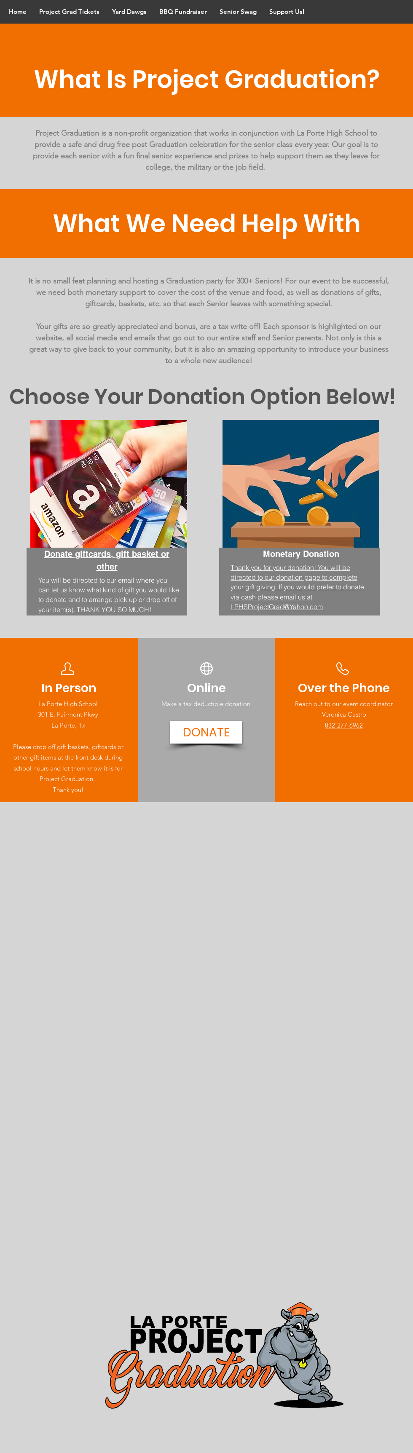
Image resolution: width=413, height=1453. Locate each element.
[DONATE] (206, 732)
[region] (107, 534)
